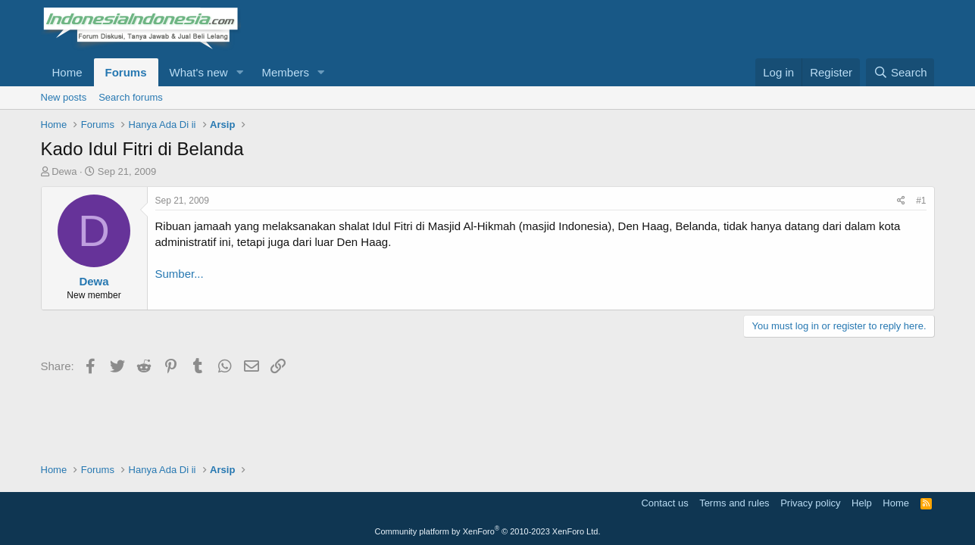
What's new (199, 72)
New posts (64, 97)
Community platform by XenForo (488, 531)
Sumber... (179, 273)
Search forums (130, 97)
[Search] (900, 72)
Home (67, 72)
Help (862, 503)
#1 (921, 200)
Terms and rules (734, 503)
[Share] (901, 201)
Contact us (664, 503)
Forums (126, 72)
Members (285, 72)
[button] (239, 72)
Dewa (64, 171)
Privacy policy (810, 503)
